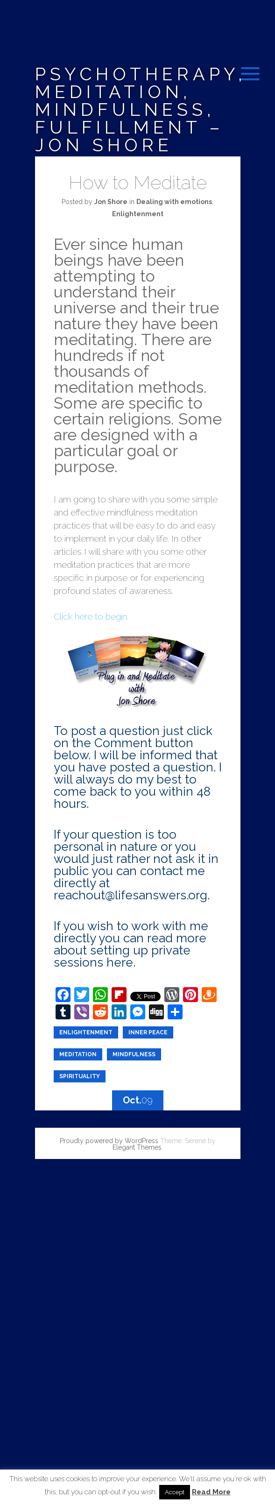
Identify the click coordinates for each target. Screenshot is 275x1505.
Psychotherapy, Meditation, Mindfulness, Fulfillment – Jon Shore (141, 109)
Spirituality (79, 1076)
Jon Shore (110, 201)
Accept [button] (174, 1492)
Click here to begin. (91, 616)
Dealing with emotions (174, 201)
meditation (78, 1054)
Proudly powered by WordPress (109, 1141)
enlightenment (86, 1032)
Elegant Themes (137, 1147)
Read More (211, 1492)
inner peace (148, 1032)
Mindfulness (134, 1054)
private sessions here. (122, 956)
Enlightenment (137, 214)
